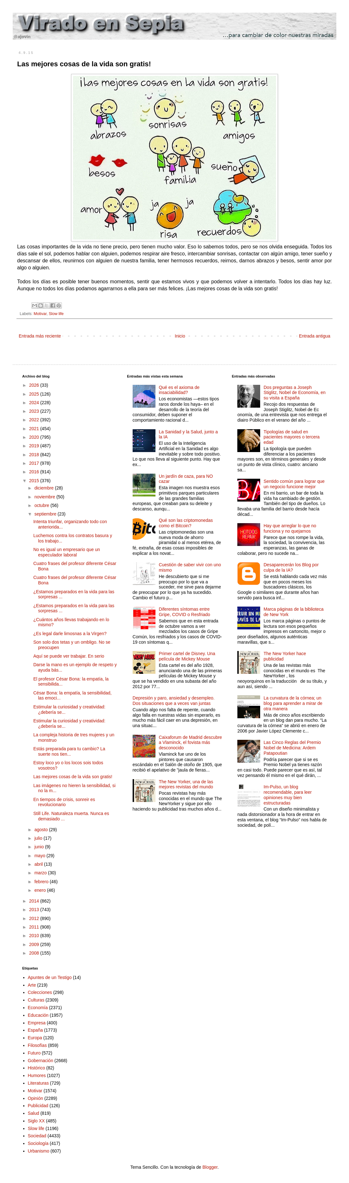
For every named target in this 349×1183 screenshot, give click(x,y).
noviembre (45, 496)
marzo (41, 872)
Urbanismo (38, 1150)
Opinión (35, 1098)
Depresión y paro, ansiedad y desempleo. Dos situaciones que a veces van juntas (173, 700)
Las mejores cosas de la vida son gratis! (72, 776)
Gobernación (40, 1060)
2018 (34, 454)
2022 (34, 419)
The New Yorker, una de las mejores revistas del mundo (186, 784)
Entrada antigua (314, 335)
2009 (34, 944)
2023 (34, 411)
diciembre (44, 487)
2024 (34, 402)
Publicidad (38, 1105)
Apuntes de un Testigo (50, 977)
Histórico (36, 1067)
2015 (34, 480)
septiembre (45, 513)
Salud (33, 1113)
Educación (38, 1015)
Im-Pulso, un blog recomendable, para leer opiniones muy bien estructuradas (288, 794)
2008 (34, 953)
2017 (34, 463)
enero (40, 890)
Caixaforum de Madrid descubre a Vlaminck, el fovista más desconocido (190, 743)
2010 (34, 935)
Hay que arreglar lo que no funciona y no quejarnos (290, 528)
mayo (40, 855)
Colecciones (40, 992)
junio (39, 846)
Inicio (180, 335)
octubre (42, 505)
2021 (34, 428)
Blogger (209, 1167)
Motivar (40, 314)
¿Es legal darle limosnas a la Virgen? (70, 633)
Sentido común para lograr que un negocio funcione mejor (294, 484)
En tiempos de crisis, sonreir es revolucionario (64, 802)
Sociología (38, 1143)
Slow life (56, 314)
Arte (32, 985)
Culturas (36, 999)
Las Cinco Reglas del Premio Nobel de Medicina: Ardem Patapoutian (292, 748)
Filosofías (37, 1045)
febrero (41, 881)
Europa (35, 1037)
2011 (34, 927)
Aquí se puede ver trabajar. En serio (68, 656)
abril (39, 864)
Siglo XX (36, 1120)
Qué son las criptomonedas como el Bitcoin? (186, 523)
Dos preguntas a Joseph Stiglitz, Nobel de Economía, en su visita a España (295, 393)
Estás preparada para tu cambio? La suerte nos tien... (69, 751)
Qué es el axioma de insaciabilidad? (179, 390)
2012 (34, 918)
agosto (41, 829)
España (35, 1030)
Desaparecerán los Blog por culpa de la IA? (291, 567)
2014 (34, 901)
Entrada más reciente (40, 335)
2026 (34, 385)
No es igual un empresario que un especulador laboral (66, 552)
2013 (34, 909)
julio (38, 838)
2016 (34, 471)
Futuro (34, 1052)
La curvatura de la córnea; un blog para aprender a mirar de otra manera (293, 703)
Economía (38, 1007)
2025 (34, 394)
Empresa (37, 1022)
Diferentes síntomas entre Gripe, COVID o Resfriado (184, 612)
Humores (37, 1075)
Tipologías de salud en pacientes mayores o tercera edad (292, 437)
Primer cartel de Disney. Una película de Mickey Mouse (187, 656)
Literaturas (38, 1083)
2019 (34, 445)
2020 (34, 437)
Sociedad (37, 1135)
